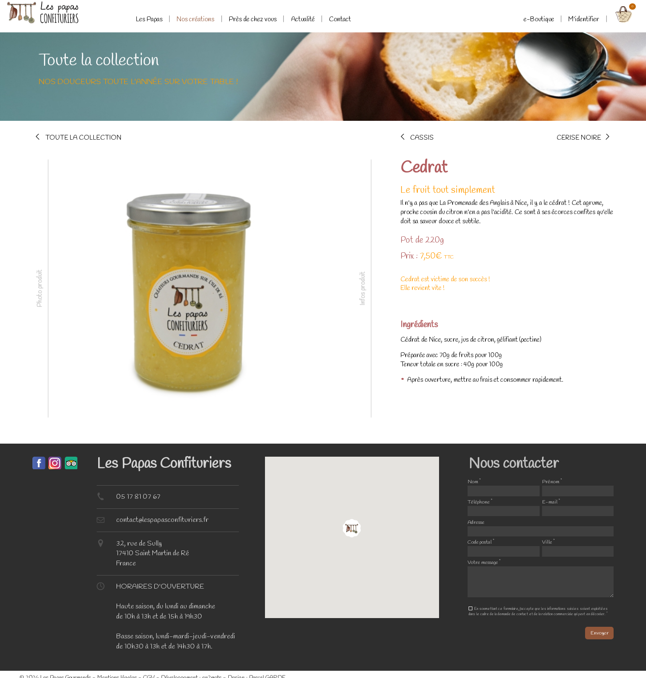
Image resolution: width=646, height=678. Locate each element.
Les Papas (149, 19)
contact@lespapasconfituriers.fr (162, 520)
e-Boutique (539, 19)
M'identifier (583, 19)
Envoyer (599, 633)
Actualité (303, 19)
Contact (340, 19)
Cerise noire (579, 137)
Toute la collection (83, 137)
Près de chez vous (253, 19)
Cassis (422, 137)
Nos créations (195, 19)
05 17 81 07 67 (138, 497)
